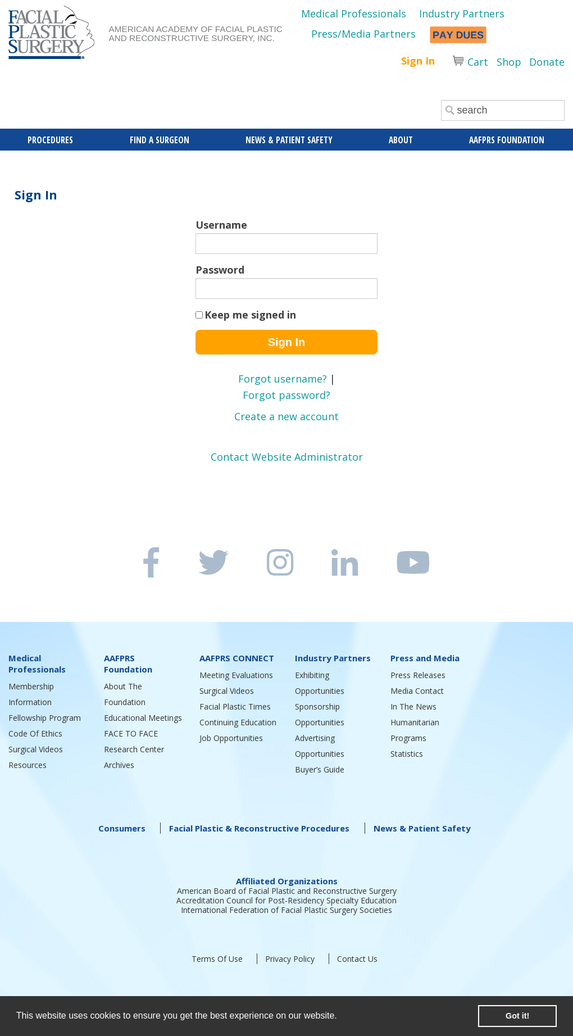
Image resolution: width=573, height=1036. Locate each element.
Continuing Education (237, 722)
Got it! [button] (517, 1015)
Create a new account (286, 416)
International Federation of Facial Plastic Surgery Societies (286, 910)
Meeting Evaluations (236, 675)
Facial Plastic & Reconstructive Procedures (259, 828)
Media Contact (417, 690)
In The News (413, 706)
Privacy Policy (290, 958)
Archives (119, 765)
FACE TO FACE (131, 733)
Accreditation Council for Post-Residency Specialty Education (286, 900)
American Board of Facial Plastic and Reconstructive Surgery (287, 890)
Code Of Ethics (35, 733)
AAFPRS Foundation (128, 663)
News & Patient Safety (422, 828)
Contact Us (357, 958)
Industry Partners (461, 13)
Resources (27, 765)
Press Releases (417, 675)
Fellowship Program (44, 717)
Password (219, 269)
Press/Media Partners (363, 33)
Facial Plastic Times (235, 706)
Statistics (406, 753)
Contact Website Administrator (287, 457)
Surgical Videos (35, 749)
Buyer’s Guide (319, 769)
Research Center (134, 749)
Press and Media (425, 658)
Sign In (418, 60)
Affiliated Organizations (287, 881)
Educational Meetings (143, 717)
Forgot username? (282, 378)
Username (221, 224)
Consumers (121, 828)
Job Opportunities (231, 738)
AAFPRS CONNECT (236, 658)
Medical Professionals (353, 13)
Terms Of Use (217, 958)
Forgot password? (286, 395)
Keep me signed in (250, 314)
